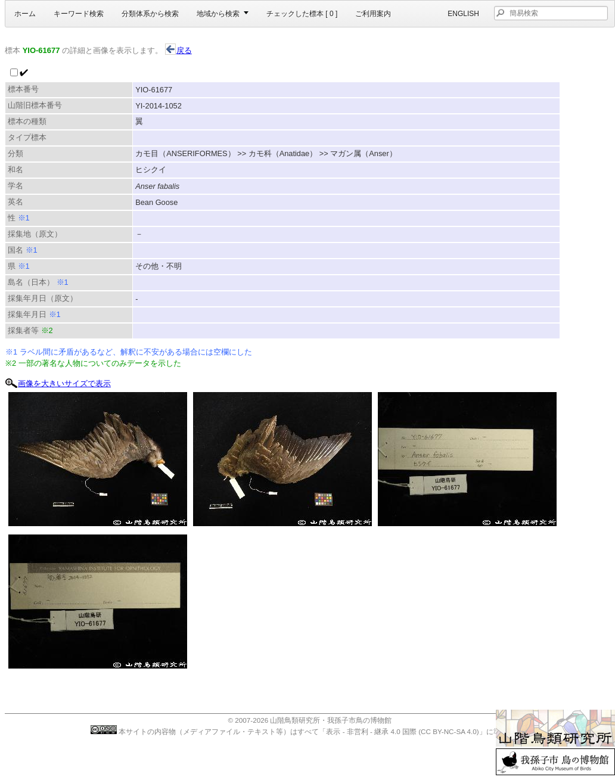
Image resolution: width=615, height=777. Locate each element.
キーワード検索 (79, 14)
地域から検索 (218, 14)
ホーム (25, 14)
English (463, 14)
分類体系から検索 (150, 14)
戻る (178, 50)
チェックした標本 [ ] (301, 14)
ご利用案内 (373, 14)
